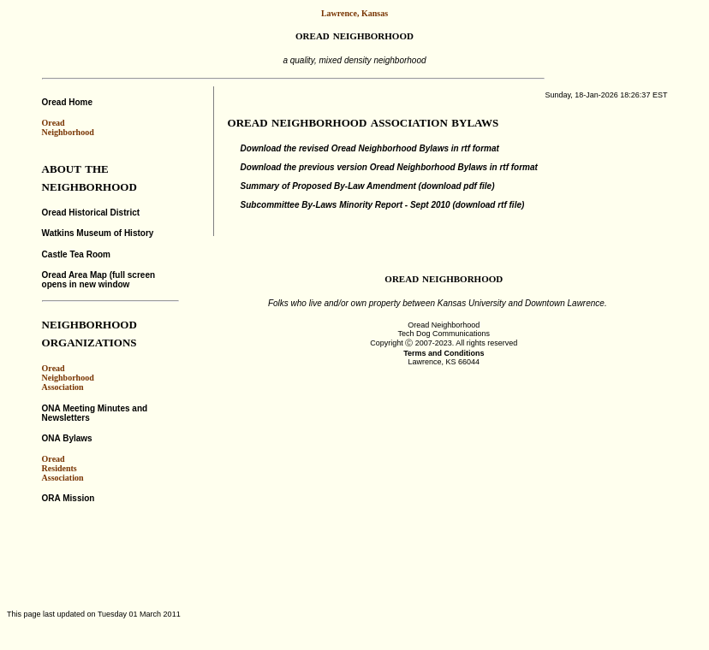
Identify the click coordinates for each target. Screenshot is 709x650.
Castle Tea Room (76, 254)
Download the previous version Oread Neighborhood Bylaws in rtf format (389, 167)
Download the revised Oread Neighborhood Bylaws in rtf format (370, 148)
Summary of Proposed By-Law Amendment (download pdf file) (368, 186)
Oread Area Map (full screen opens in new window (98, 279)
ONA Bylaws (67, 438)
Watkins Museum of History (98, 233)
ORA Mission (68, 498)
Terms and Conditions (443, 353)
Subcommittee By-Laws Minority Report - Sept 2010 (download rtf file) (383, 205)
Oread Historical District (91, 212)
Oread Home (67, 102)
